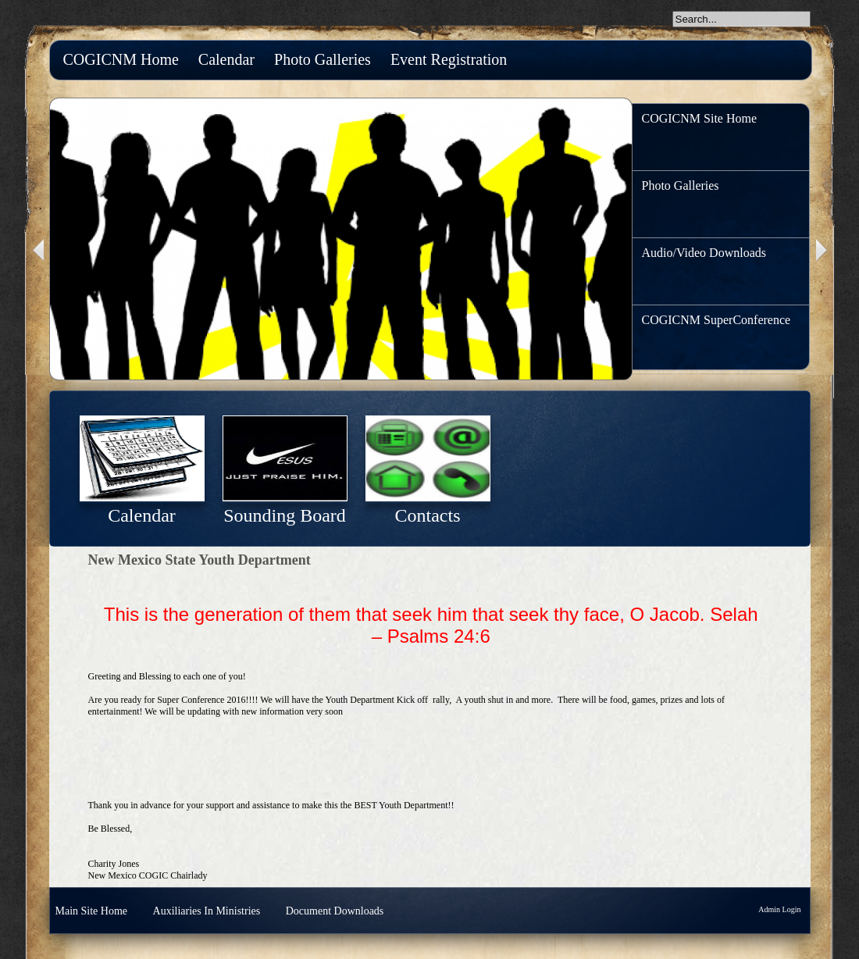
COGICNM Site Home (699, 118)
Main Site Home (91, 911)
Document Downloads (335, 911)
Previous (36, 250)
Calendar (226, 59)
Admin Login (779, 909)
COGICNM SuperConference (716, 319)
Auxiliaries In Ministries (207, 911)
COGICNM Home (121, 59)
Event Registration (448, 59)
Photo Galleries (322, 59)
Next (823, 250)
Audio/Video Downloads (704, 252)
